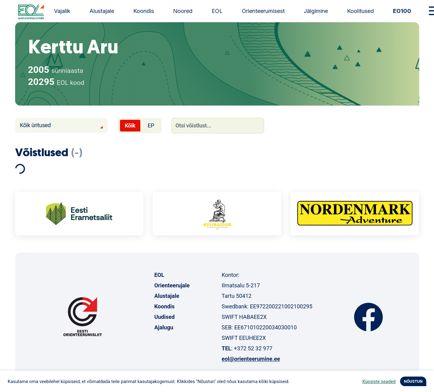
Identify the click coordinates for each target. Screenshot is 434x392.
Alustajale (101, 11)
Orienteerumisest (263, 11)
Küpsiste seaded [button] (379, 381)
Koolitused (360, 11)
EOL (217, 11)
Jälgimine (316, 11)
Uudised (164, 317)
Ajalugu (163, 327)
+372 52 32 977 (253, 348)
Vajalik (62, 11)
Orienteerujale (172, 285)
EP (151, 125)
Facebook (368, 317)
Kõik (130, 125)
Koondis (143, 11)
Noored (182, 11)
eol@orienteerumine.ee (250, 359)
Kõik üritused (35, 125)
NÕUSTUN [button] (413, 381)
